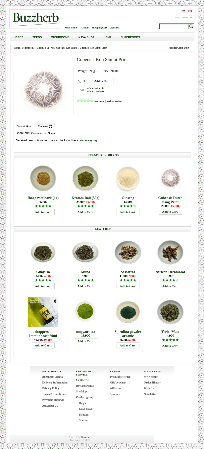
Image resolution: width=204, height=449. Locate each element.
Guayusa (43, 272)
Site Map (81, 391)
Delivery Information (55, 382)
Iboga (82, 403)
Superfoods (130, 37)
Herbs (18, 37)
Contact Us (82, 380)
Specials (115, 394)
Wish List (149, 388)
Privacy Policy (50, 388)
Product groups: (85, 397)
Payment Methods (53, 399)
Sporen (83, 420)
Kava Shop (86, 37)
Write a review (114, 101)
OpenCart (86, 437)
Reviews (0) (45, 126)
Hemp (107, 37)
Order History (152, 382)
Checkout (114, 27)
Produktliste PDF (120, 376)
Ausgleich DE (50, 405)
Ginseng (128, 198)
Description (24, 126)
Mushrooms (60, 37)
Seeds (37, 37)
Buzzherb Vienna (52, 376)
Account (85, 27)
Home (17, 47)
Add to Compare (95, 91)
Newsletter (150, 394)
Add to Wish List (95, 88)
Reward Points (85, 385)
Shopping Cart (99, 27)
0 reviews (99, 101)
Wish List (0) (71, 27)
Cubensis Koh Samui (66, 47)
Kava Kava (85, 408)
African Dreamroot (170, 272)
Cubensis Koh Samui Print (93, 47)
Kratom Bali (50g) (85, 198)
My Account (151, 376)
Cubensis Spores (45, 47)
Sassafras (128, 272)
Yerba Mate (170, 332)
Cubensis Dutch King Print (170, 200)
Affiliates (115, 388)
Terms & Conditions (54, 394)
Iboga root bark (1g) (43, 198)
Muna (85, 272)
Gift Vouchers (118, 382)
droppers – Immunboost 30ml (43, 334)
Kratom (83, 414)
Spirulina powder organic (128, 334)
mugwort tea (85, 332)
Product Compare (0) (179, 47)
